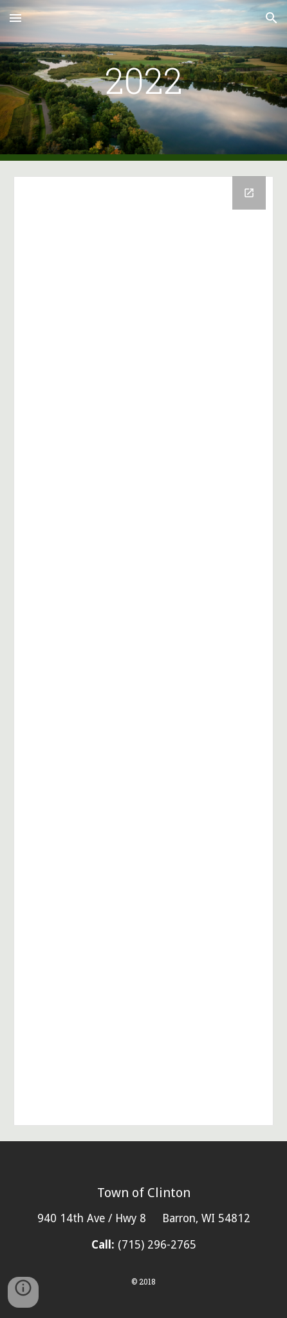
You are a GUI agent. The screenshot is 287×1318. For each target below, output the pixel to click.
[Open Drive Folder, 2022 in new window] (249, 193)
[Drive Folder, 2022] (143, 651)
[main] (143, 80)
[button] (15, 17)
